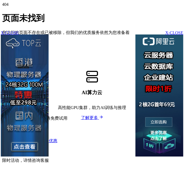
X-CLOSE (174, 33)
